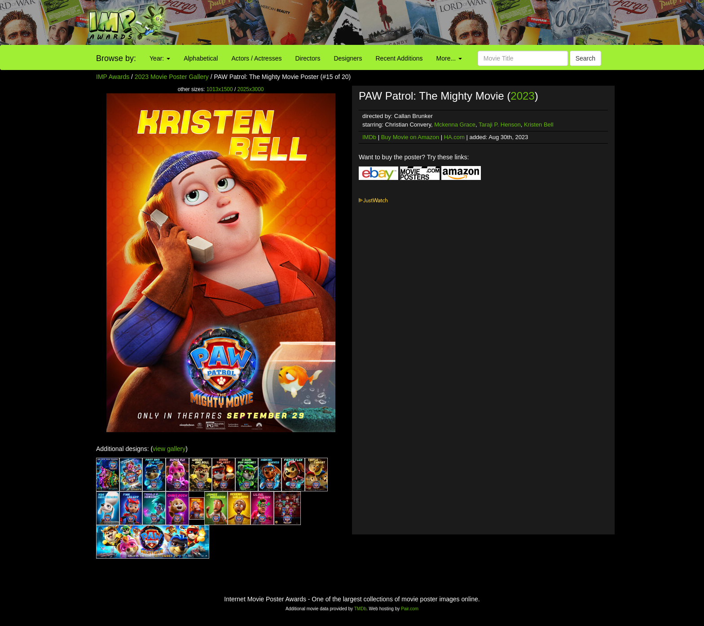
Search (585, 58)
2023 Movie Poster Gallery (172, 76)
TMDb (360, 608)
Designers (348, 58)
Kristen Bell (539, 124)
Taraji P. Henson (500, 124)
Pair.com (409, 608)
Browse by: (116, 58)
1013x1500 (220, 89)
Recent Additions (399, 58)
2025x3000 (251, 89)
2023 (522, 96)
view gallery (169, 448)
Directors (307, 58)
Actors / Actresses (256, 58)
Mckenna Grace (454, 124)
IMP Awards (112, 76)
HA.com (454, 137)
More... (449, 58)
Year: (160, 58)
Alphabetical (201, 58)
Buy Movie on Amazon (410, 137)
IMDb (369, 137)
